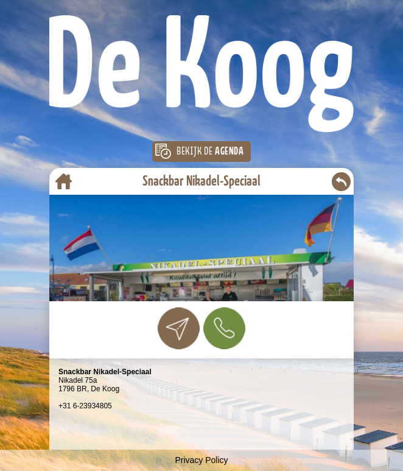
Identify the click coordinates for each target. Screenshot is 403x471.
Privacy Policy (201, 460)
